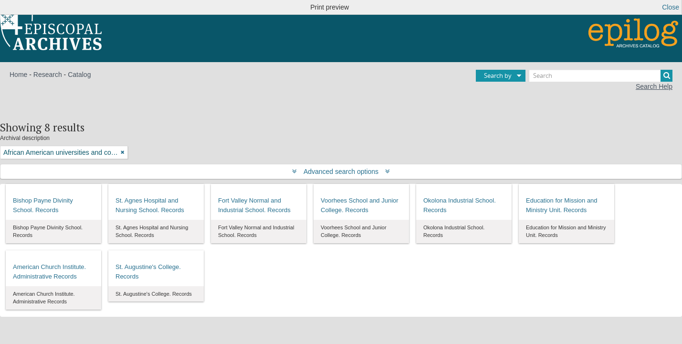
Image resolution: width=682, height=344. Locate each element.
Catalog (79, 74)
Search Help (654, 86)
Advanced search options (341, 171)
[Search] (600, 76)
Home (18, 74)
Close (670, 7)
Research (47, 74)
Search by (498, 75)
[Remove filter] (123, 152)
